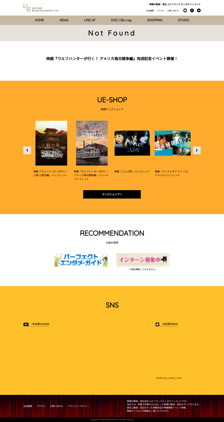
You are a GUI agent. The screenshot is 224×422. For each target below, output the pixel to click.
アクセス (160, 10)
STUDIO (183, 20)
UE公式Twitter (170, 324)
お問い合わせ (173, 10)
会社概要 (150, 10)
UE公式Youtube (40, 324)
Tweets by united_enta (169, 378)
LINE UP (89, 20)
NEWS (64, 20)
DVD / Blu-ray (121, 20)
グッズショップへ (112, 194)
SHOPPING (154, 20)
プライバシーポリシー (78, 406)
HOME (39, 20)
